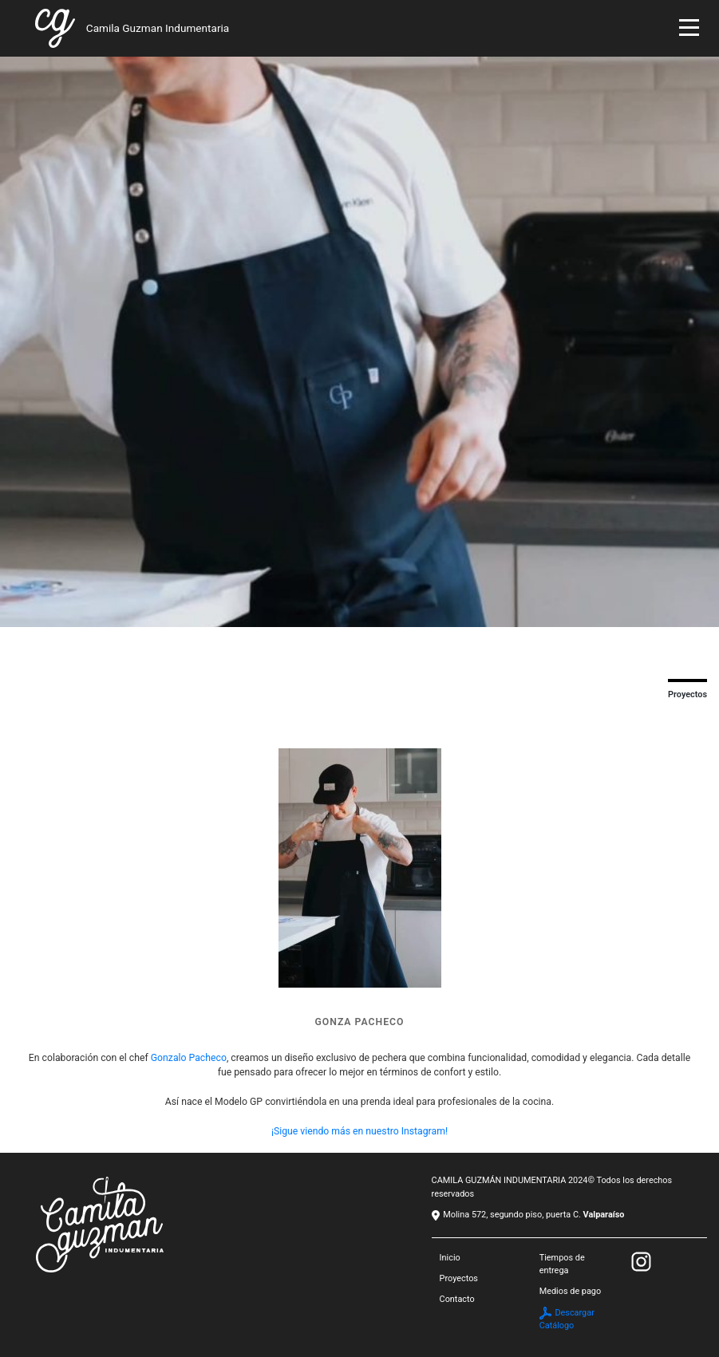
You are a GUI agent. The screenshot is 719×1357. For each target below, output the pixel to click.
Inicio (450, 1257)
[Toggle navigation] (689, 30)
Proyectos (459, 1278)
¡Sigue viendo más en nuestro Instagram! (359, 1131)
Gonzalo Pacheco (189, 1057)
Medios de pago (570, 1291)
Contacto (457, 1299)
